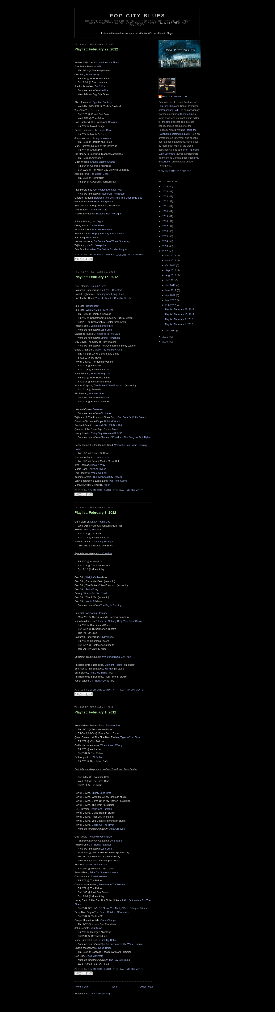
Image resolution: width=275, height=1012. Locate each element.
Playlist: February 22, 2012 (96, 49)
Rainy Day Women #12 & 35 (106, 433)
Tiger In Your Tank (130, 737)
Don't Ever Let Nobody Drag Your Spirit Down (117, 621)
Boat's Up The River (103, 824)
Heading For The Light (108, 213)
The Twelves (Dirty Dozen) (107, 477)
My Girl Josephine (96, 245)
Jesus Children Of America (114, 912)
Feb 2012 (171, 305)
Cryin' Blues (107, 636)
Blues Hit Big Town (101, 373)
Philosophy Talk (169, 110)
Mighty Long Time (101, 792)
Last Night (97, 221)
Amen (107, 484)
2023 (165, 196)
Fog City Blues (137, 16)
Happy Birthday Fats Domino (108, 233)
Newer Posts (81, 986)
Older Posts (146, 986)
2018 (165, 221)
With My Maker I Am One (99, 309)
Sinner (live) (92, 74)
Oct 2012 (170, 265)
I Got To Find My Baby (103, 940)
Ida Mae (109, 668)
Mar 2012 (171, 300)
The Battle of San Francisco (109, 385)
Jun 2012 (170, 285)
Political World (112, 421)
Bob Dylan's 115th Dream (132, 417)
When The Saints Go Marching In (108, 249)
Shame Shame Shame (102, 161)
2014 (165, 241)
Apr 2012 (170, 295)
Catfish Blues (97, 225)
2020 (165, 211)
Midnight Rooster (114, 664)
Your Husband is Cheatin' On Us (113, 298)
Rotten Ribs (102, 457)
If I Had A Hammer (101, 844)
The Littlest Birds (99, 173)
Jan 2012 (170, 330)
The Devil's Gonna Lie (99, 836)
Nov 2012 (171, 260)
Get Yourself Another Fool (107, 189)
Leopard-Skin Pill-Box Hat (108, 425)
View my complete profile (175, 171)
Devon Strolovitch (174, 97)
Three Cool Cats (98, 209)
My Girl (98, 66)
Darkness (98, 409)
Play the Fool (113, 725)
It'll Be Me (97, 757)
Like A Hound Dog (100, 521)
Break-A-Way (98, 464)
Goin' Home (92, 237)
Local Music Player (163, 33)
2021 (165, 206)
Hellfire (104, 90)
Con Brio (107, 553)
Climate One (187, 114)
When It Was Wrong (111, 745)
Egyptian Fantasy (102, 102)
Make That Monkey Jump (109, 349)
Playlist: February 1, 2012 (95, 712)
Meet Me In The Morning (112, 884)
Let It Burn (106, 329)
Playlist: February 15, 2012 (96, 277)
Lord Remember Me (102, 325)
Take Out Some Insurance (104, 872)
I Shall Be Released (101, 229)
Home (114, 986)
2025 (165, 186)
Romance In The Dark (107, 333)
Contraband (116, 840)
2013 (165, 246)
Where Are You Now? (95, 593)
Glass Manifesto (94, 955)
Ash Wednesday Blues (106, 62)
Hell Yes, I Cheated (111, 290)
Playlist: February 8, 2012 (95, 513)
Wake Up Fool (99, 473)
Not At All (91, 601)
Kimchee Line (96, 393)
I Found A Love (98, 286)
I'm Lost (95, 110)
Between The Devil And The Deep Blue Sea (118, 197)
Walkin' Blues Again (96, 864)
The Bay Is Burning (111, 605)
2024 (165, 191)
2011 (165, 336)
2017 (165, 226)
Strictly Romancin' (110, 337)
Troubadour (92, 305)
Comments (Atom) (100, 993)
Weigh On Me (93, 577)
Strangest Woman (102, 138)
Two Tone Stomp (118, 480)
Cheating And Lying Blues (110, 294)
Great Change (108, 920)
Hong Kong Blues (103, 201)
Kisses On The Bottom (112, 193)
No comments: (136, 254)
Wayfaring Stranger (102, 541)
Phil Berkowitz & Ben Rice (116, 656)
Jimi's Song (92, 589)
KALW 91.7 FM (168, 23)
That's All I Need (97, 468)
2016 (165, 231)
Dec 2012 (171, 255)
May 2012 (171, 290)
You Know (96, 928)
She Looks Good (103, 130)
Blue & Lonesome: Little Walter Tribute (121, 944)
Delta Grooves (117, 828)
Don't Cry (100, 86)
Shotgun (112, 122)
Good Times (105, 947)
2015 (165, 236)
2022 (165, 201)
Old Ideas (105, 413)
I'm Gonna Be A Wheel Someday (112, 241)
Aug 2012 (171, 275)
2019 (165, 216)
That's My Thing (98, 672)
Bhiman (104, 397)
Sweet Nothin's (99, 876)
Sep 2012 (171, 270)
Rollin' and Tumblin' (101, 808)
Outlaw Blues (111, 429)
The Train (97, 529)
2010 (165, 341)
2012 (165, 251)
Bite (168, 121)
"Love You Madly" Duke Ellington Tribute (125, 908)
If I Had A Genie (100, 680)
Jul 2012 (170, 280)
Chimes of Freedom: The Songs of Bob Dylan (125, 437)
